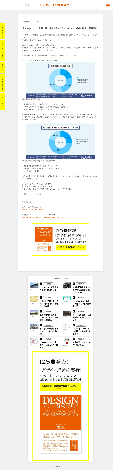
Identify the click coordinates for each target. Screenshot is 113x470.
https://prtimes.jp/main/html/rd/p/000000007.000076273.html (43, 217)
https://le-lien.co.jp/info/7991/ (32, 209)
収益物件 (26, 22)
